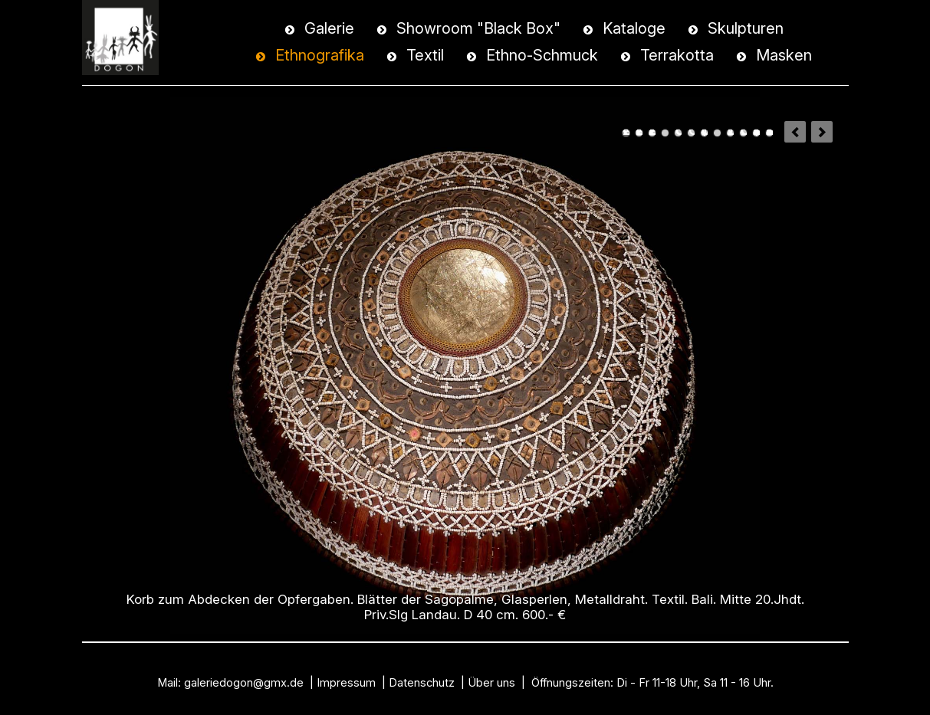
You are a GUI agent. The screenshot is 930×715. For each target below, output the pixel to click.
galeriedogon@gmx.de (244, 683)
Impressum (346, 683)
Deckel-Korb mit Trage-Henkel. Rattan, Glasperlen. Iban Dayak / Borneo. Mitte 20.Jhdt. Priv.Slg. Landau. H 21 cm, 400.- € (639, 133)
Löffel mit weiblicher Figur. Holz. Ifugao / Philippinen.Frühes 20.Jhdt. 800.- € (717, 133)
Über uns (491, 683)
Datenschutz (422, 683)
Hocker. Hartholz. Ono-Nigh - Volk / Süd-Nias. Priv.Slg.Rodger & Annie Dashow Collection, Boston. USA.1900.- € (691, 133)
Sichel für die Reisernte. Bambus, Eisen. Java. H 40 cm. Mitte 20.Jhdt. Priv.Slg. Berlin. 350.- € (665, 133)
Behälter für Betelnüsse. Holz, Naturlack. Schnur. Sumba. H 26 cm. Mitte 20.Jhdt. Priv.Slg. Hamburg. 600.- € (678, 133)
